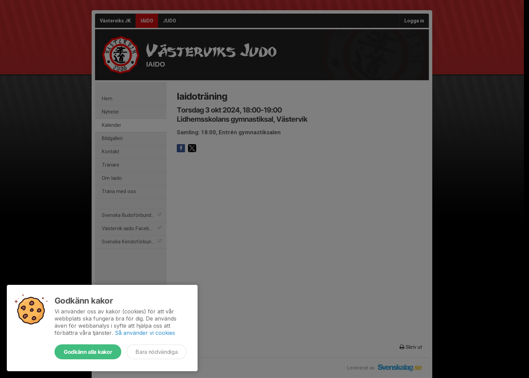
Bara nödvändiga (156, 351)
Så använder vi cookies (145, 332)
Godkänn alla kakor (88, 351)
